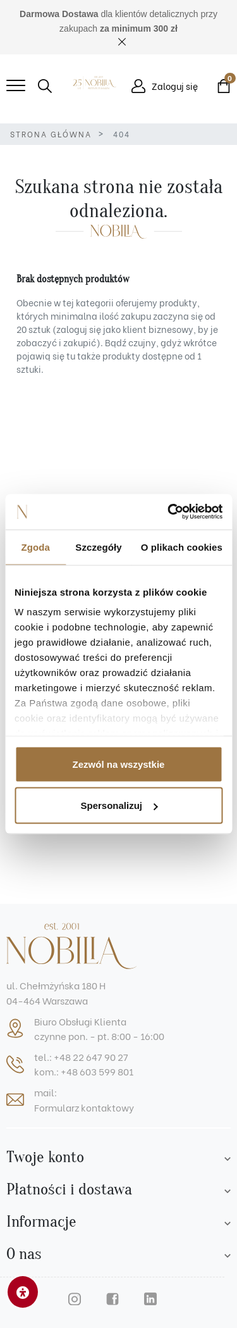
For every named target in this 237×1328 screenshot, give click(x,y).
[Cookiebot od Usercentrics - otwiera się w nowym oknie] (168, 512)
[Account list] (227, 1157)
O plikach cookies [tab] (181, 546)
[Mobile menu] (15, 86)
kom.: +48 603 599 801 (83, 1071)
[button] (45, 86)
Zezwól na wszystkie (119, 763)
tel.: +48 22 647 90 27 (81, 1056)
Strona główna (51, 133)
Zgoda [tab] (35, 546)
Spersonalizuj (118, 805)
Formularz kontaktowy (84, 1107)
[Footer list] (227, 1189)
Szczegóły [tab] (98, 546)
